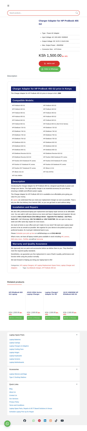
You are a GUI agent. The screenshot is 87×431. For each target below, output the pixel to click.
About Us (12, 392)
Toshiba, (26, 239)
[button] (50, 69)
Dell (12, 239)
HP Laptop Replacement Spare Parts (47, 265)
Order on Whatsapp (51, 69)
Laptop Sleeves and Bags (18, 374)
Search (77, 13)
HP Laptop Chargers (27, 265)
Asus (20, 239)
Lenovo (66, 236)
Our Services (13, 398)
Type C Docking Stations (17, 377)
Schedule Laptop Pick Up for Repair (21, 412)
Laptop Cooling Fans (16, 349)
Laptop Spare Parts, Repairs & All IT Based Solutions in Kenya (30, 408)
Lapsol (15, 200)
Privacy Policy (14, 402)
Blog (10, 389)
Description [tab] (12, 76)
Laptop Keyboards (15, 356)
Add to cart (51, 63)
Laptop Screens (14, 359)
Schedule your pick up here (25, 233)
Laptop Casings (14, 343)
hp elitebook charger (34, 268)
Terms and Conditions (16, 405)
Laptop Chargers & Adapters (19, 346)
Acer (16, 239)
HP (62, 236)
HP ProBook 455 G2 (49, 268)
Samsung (39, 239)
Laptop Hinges (14, 352)
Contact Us (13, 395)
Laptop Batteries (15, 339)
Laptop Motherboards (16, 362)
